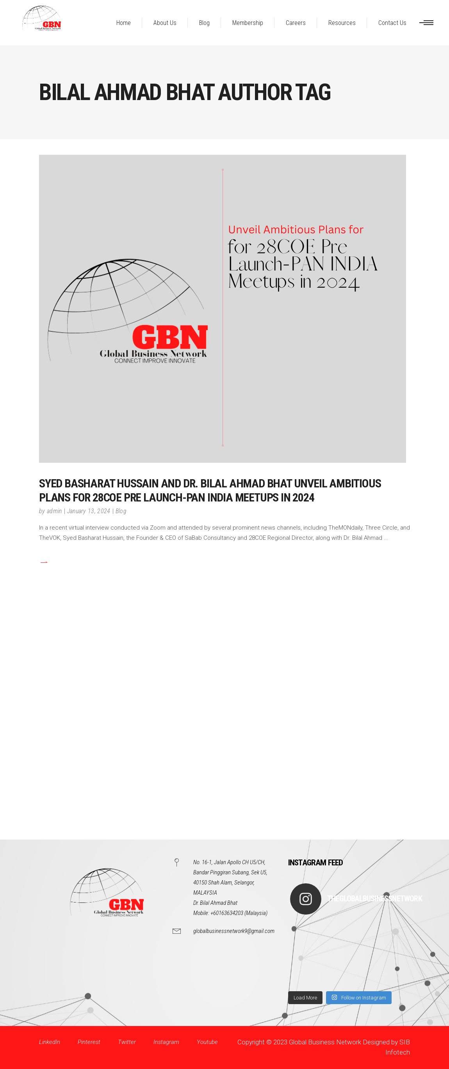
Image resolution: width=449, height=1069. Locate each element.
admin (54, 511)
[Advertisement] (224, 727)
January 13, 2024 (88, 511)
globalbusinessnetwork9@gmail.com (233, 931)
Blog (121, 511)
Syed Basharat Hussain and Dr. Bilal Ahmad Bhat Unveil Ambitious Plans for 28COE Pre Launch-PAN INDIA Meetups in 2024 (210, 490)
